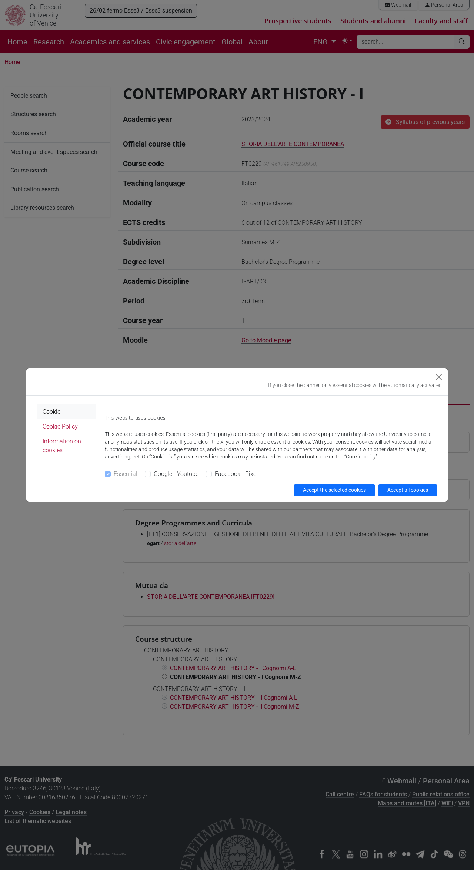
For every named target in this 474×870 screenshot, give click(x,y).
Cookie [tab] (51, 411)
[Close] (439, 377)
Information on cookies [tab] (62, 446)
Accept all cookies (407, 490)
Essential (125, 473)
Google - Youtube (176, 473)
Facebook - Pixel (236, 473)
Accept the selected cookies (334, 490)
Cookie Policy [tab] (60, 426)
